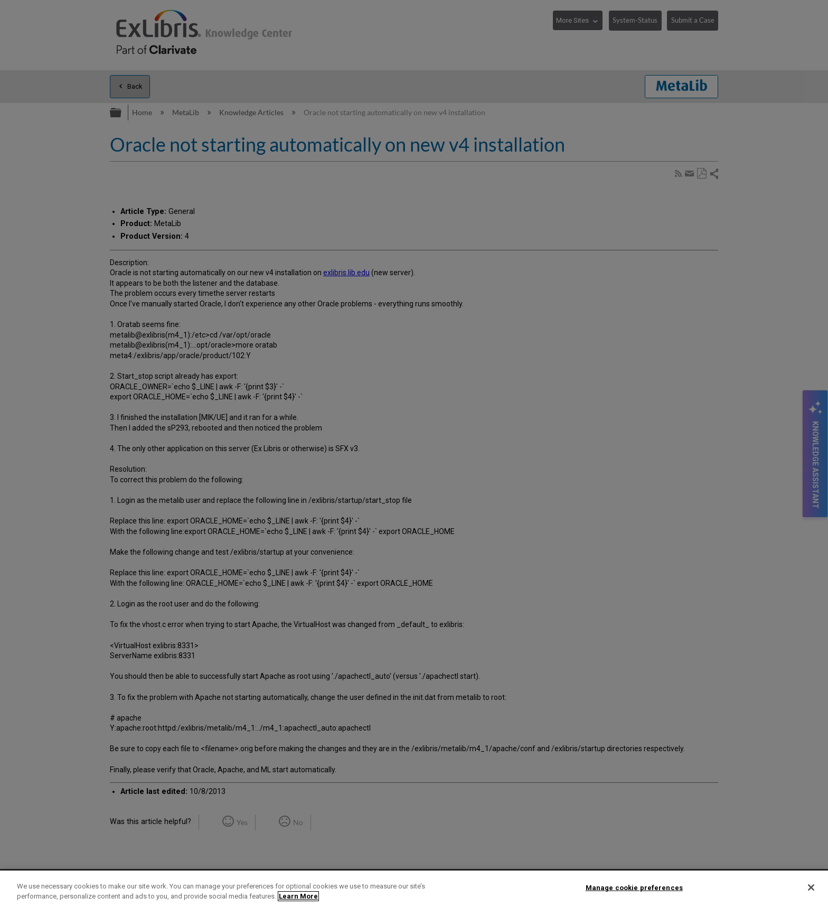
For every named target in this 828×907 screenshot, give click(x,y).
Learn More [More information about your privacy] (298, 896)
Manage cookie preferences (634, 888)
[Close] (811, 887)
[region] (414, 889)
